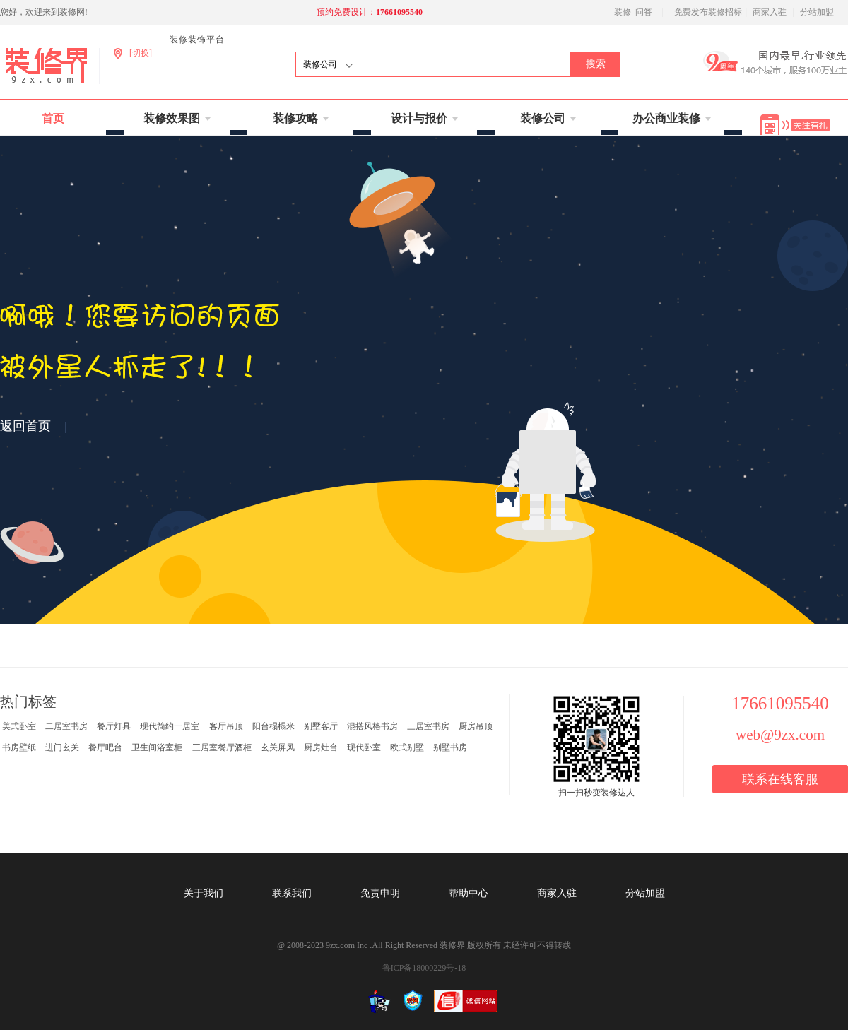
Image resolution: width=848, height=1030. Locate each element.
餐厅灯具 (114, 726)
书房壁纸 (19, 747)
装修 (622, 12)
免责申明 (380, 893)
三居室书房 (428, 726)
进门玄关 (62, 747)
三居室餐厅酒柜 (222, 747)
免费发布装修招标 (708, 12)
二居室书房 (66, 726)
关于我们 (203, 893)
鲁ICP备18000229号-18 (424, 968)
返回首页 (25, 426)
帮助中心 (468, 893)
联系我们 (292, 893)
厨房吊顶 (476, 726)
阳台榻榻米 (273, 726)
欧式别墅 (407, 747)
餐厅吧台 (105, 747)
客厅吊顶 (226, 726)
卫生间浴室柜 (156, 747)
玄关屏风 (278, 747)
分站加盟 (817, 12)
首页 (53, 118)
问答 (643, 12)
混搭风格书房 (372, 726)
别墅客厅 (321, 726)
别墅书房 (450, 747)
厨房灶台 (321, 747)
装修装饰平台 (197, 40)
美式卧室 (19, 726)
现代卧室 (364, 747)
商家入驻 (769, 12)
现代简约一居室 (169, 726)
